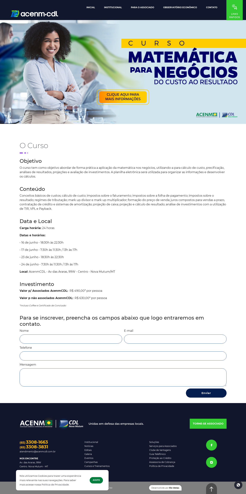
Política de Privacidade (55, 484)
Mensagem (28, 364)
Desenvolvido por (165, 488)
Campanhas (91, 462)
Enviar (206, 393)
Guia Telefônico (157, 454)
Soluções (154, 442)
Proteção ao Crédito (160, 458)
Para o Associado (142, 7)
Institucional (113, 7)
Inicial (90, 7)
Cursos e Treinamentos (97, 466)
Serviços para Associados (163, 446)
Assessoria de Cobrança (162, 462)
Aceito (96, 480)
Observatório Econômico (180, 7)
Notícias (88, 446)
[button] (208, 424)
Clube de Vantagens (160, 450)
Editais (88, 450)
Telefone (26, 347)
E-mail (128, 330)
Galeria (88, 454)
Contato (211, 7)
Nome (24, 330)
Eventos (88, 458)
